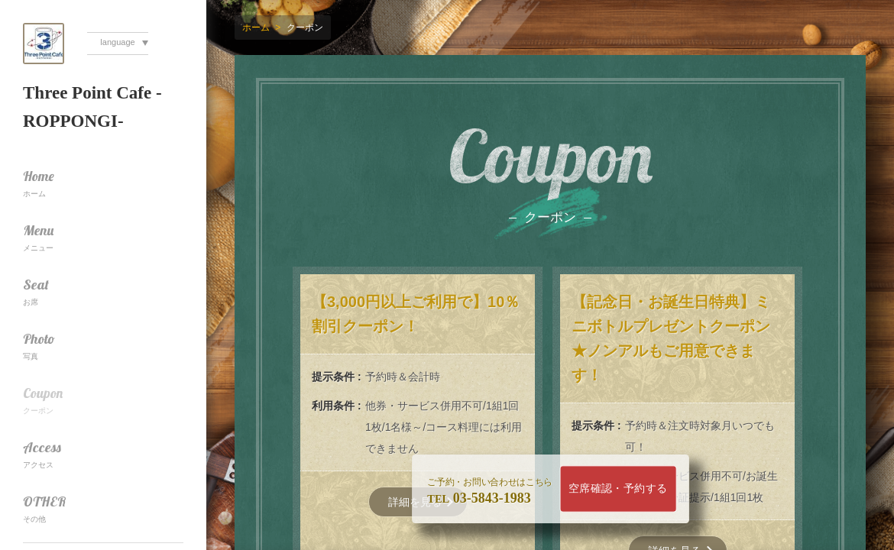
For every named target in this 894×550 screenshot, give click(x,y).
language (117, 42)
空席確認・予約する (618, 488)
